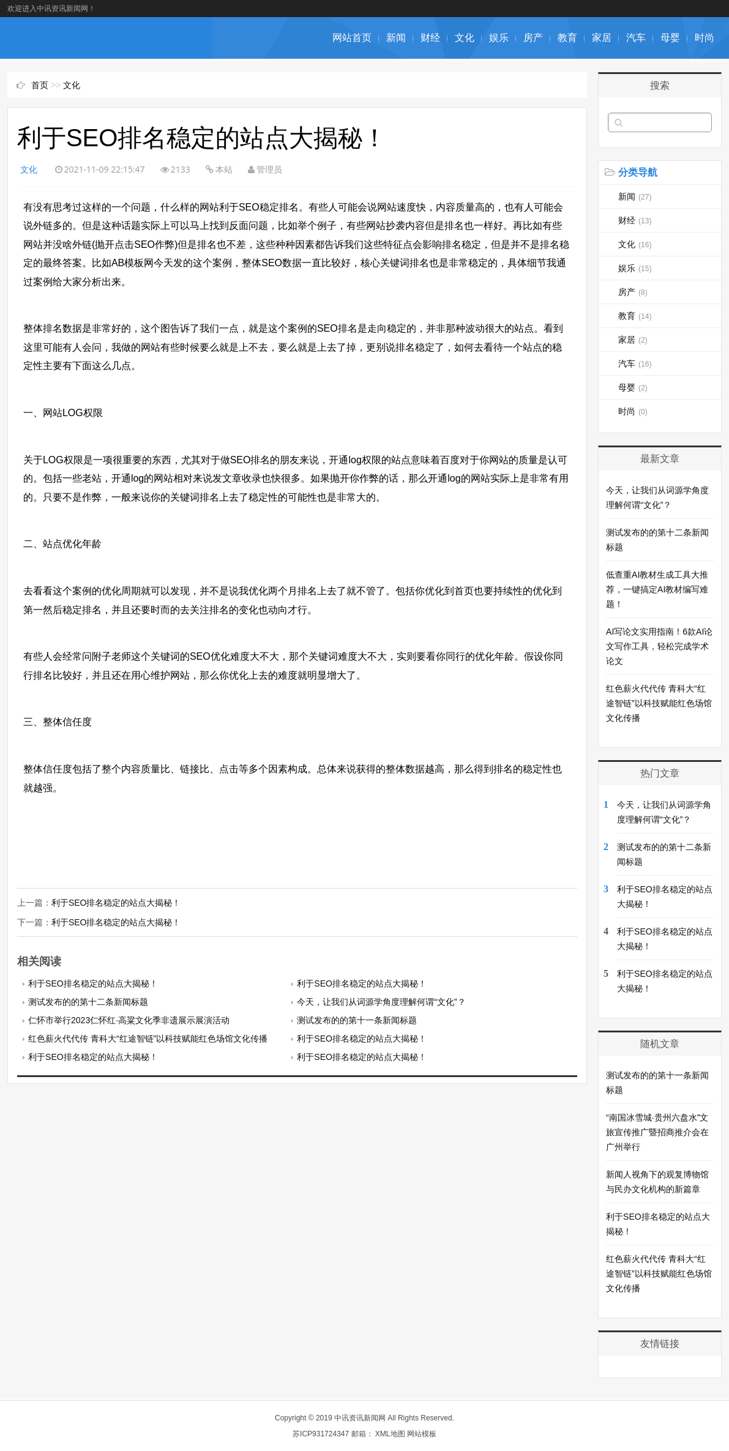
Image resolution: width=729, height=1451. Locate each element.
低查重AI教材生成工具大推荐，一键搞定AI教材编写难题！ (657, 589)
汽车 (636, 37)
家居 (601, 37)
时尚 (704, 37)
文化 (464, 37)
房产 (533, 37)
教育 (567, 37)
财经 (430, 37)
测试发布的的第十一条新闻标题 (357, 1020)
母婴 (670, 37)
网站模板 (421, 1434)
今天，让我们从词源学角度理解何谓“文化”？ (381, 1002)
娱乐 (499, 37)
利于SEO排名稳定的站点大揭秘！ (116, 903)
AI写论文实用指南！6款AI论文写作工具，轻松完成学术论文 (659, 646)
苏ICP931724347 (321, 1434)
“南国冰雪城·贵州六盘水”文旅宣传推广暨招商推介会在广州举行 (657, 1132)
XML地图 (390, 1434)
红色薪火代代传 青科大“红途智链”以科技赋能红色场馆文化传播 (147, 1038)
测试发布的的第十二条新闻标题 (88, 1002)
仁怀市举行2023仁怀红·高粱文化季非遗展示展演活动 (129, 1020)
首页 (39, 85)
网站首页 (352, 37)
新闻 (396, 37)
